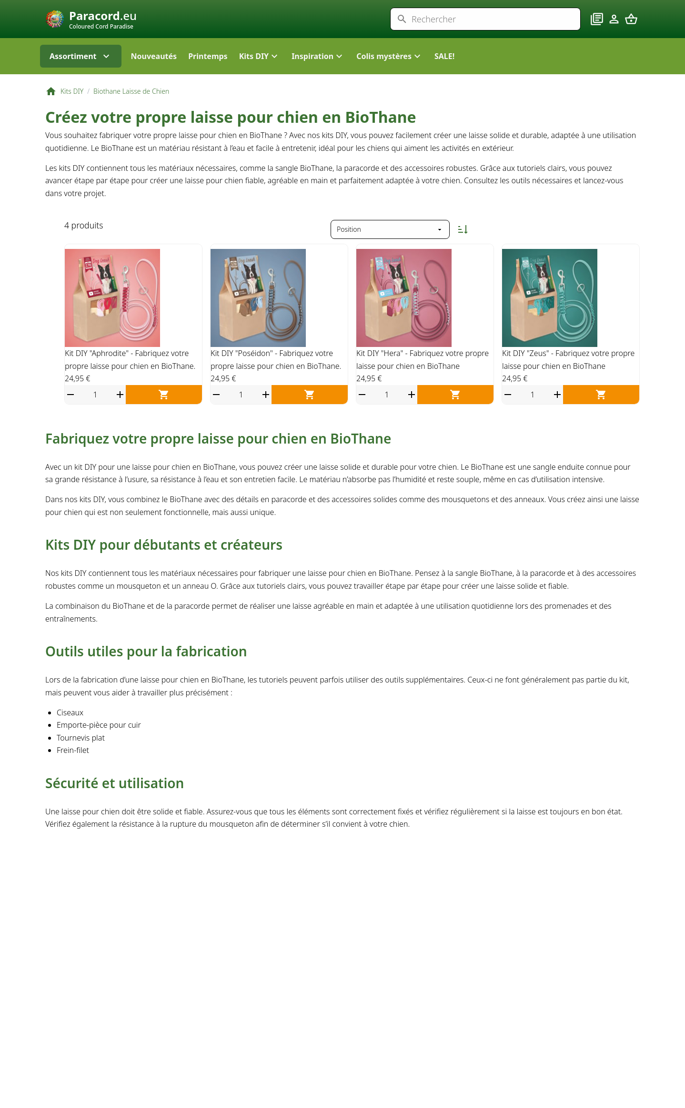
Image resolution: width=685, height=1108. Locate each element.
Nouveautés (154, 76)
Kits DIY (260, 76)
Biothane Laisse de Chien (131, 111)
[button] (259, 76)
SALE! (444, 76)
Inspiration (318, 76)
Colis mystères (389, 76)
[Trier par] (390, 249)
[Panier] (631, 29)
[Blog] (596, 29)
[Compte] (614, 29)
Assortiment (81, 76)
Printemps (208, 76)
